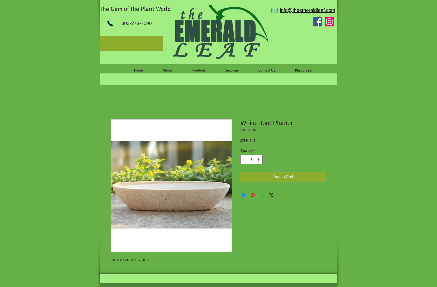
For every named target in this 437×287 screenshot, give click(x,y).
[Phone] (110, 23)
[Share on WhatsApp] (262, 195)
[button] (167, 70)
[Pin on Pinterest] (253, 195)
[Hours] (131, 43)
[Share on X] (271, 195)
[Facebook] (317, 21)
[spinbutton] (251, 159)
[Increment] (259, 159)
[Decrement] (244, 159)
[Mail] (274, 10)
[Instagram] (329, 21)
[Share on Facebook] (243, 195)
